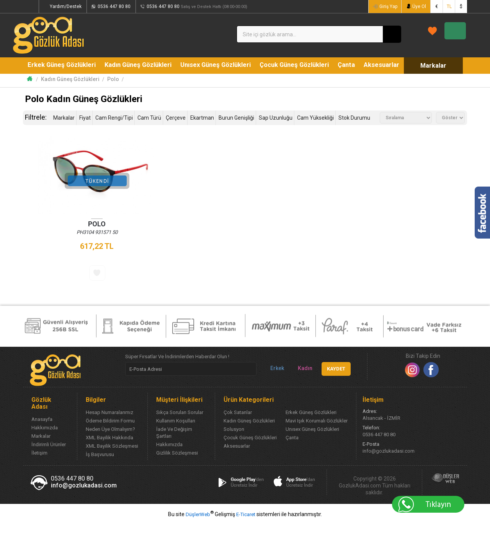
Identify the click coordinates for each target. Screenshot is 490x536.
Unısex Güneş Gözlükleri (219, 65)
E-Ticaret (245, 527)
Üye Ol (418, 6)
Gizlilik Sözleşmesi (177, 466)
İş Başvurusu (100, 467)
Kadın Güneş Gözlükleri (140, 65)
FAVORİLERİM (375, 34)
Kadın (302, 381)
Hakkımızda (44, 440)
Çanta (353, 65)
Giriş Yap (386, 6)
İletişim (39, 466)
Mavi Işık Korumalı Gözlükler (317, 434)
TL (449, 6)
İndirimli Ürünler (48, 457)
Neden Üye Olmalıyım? (110, 442)
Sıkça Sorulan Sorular (179, 425)
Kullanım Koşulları (175, 434)
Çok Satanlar (238, 425)
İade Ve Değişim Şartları (174, 445)
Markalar (52, 82)
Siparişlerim (46, 6)
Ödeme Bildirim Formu (110, 434)
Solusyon (234, 442)
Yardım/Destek (90, 6)
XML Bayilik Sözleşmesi (112, 459)
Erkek (274, 381)
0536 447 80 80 (138, 6)
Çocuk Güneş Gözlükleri (299, 65)
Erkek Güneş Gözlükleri (62, 65)
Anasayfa (41, 432)
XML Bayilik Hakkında (109, 450)
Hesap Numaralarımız (109, 425)
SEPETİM (438, 34)
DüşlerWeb (198, 527)
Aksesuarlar (391, 65)
